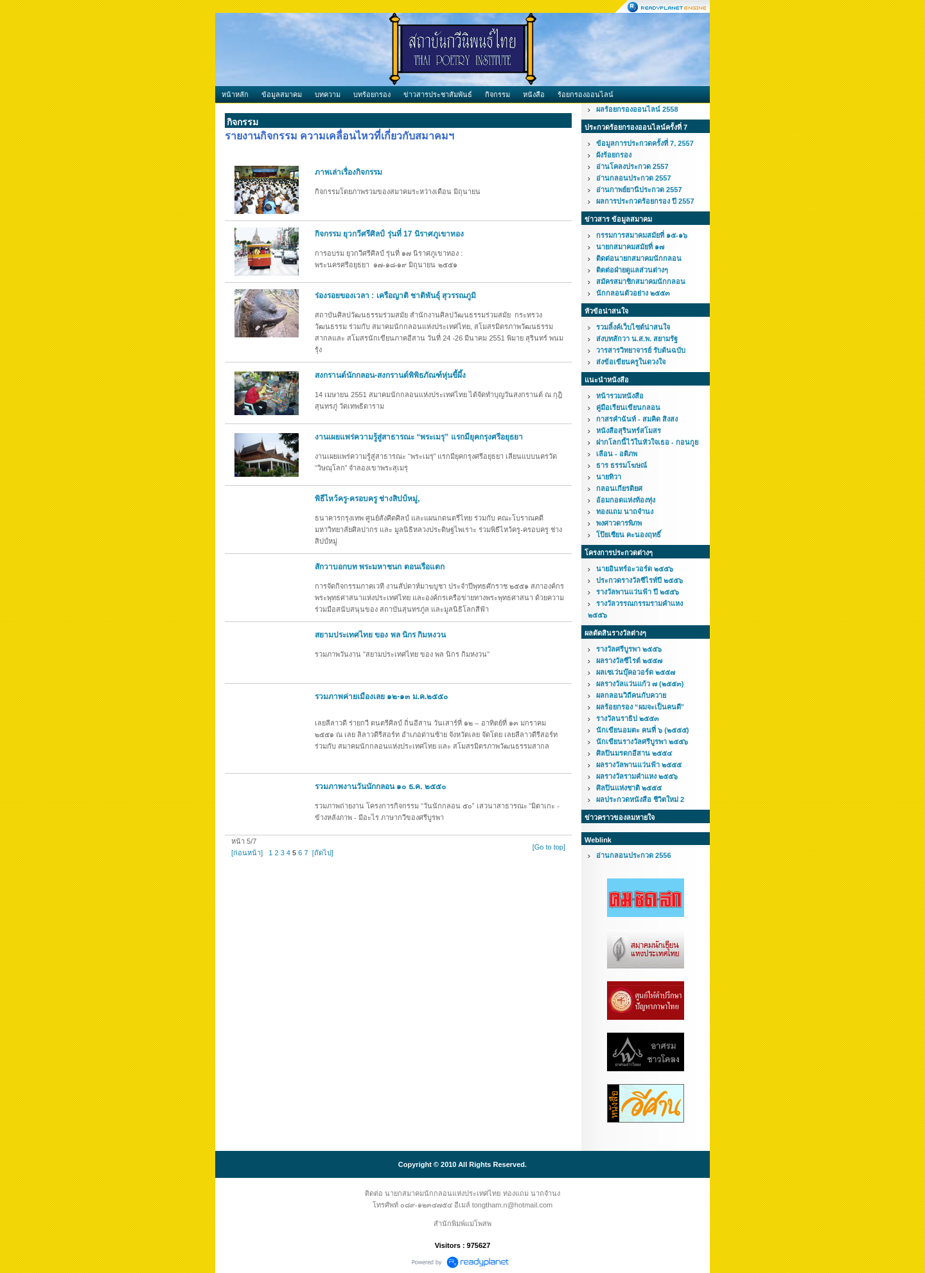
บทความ (327, 94)
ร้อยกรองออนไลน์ (585, 94)
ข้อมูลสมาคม (281, 94)
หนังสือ (534, 94)
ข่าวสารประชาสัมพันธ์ (437, 94)
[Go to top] (549, 847)
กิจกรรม (497, 94)
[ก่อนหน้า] (247, 853)
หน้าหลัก (235, 94)
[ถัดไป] (322, 853)
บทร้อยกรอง (372, 94)
